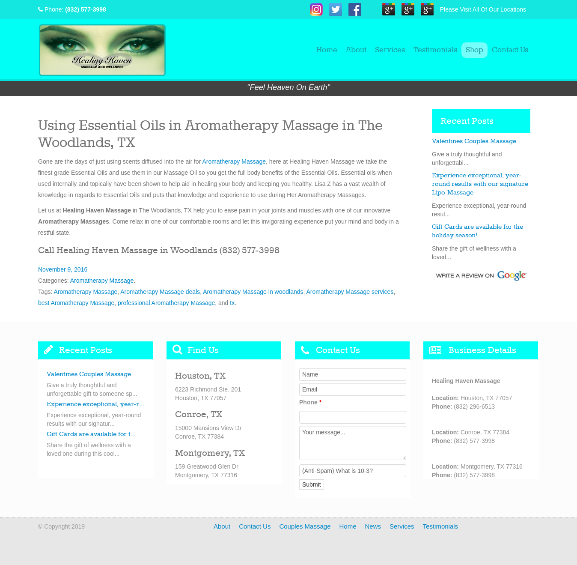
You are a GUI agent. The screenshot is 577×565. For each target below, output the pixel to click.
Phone (310, 402)
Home (326, 50)
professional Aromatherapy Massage (166, 302)
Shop (474, 50)
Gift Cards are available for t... (91, 434)
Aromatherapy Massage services (350, 291)
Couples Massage (304, 526)
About (356, 50)
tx (232, 302)
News (373, 526)
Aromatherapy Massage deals (160, 291)
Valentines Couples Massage (474, 141)
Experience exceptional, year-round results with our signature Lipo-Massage (480, 184)
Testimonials (435, 50)
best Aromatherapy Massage (76, 302)
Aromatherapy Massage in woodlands (253, 291)
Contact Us (510, 50)
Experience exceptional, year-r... (95, 404)
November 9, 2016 (62, 269)
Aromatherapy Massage (234, 161)
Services (390, 50)
